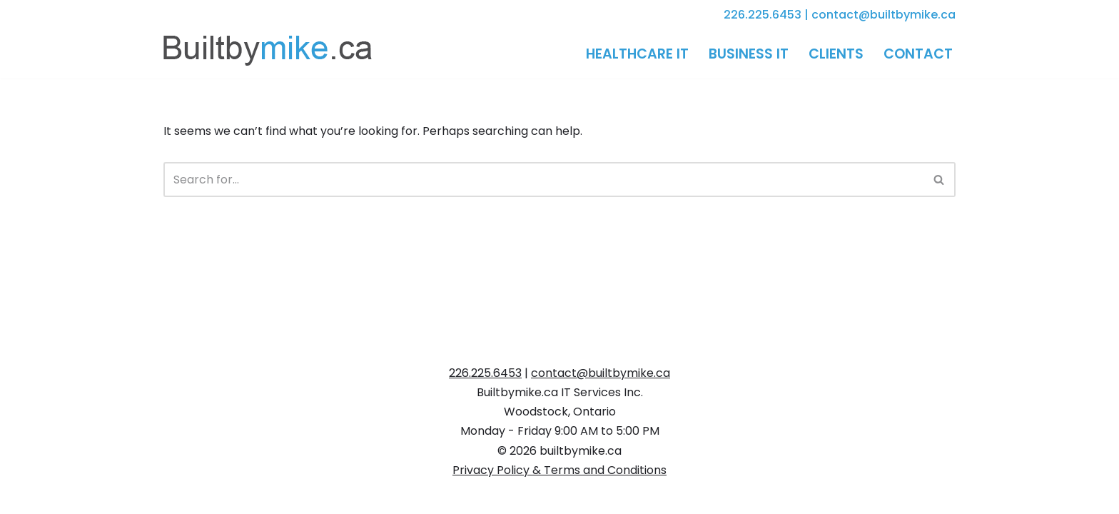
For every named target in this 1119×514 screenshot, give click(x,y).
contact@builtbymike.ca (883, 14)
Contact (918, 54)
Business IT (749, 54)
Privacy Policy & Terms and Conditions (559, 470)
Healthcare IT (637, 54)
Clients (836, 54)
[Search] (543, 179)
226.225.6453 (762, 14)
